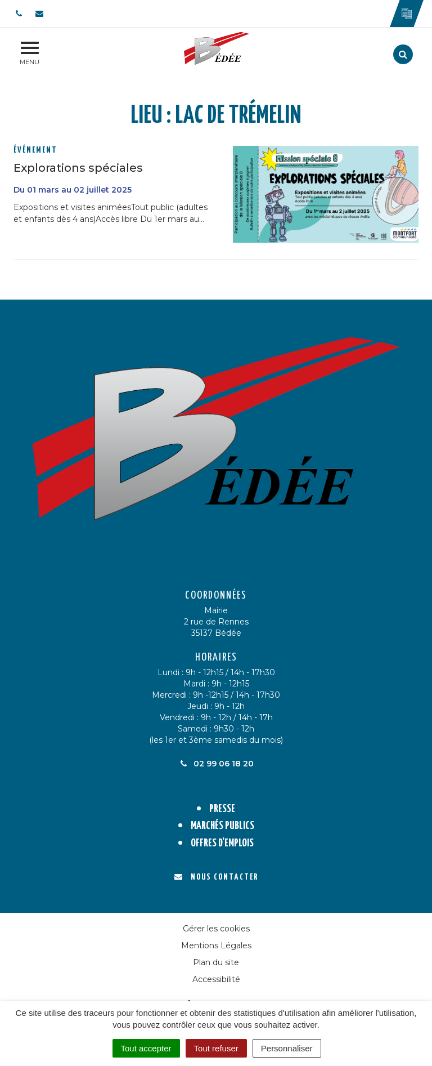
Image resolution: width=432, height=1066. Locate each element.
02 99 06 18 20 (216, 764)
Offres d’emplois (222, 843)
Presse (222, 809)
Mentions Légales (216, 945)
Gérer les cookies (216, 929)
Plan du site (216, 962)
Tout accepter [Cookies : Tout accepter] (146, 1048)
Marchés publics (222, 825)
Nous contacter (216, 877)
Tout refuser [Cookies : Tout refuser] (216, 1048)
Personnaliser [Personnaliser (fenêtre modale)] (287, 1048)
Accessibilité (216, 979)
